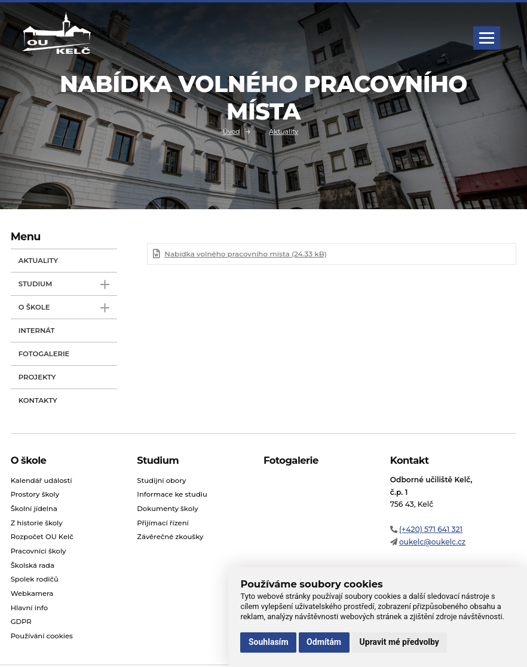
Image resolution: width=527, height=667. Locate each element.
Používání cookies (42, 636)
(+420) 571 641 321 (430, 529)
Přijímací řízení (162, 523)
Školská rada (32, 565)
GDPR (21, 621)
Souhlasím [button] (269, 642)
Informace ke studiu (172, 494)
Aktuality (283, 131)
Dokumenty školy (167, 508)
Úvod (231, 131)
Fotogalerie (44, 354)
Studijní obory (161, 480)
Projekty (37, 377)
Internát (37, 330)
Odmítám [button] (324, 642)
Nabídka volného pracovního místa (245, 253)
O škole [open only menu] (64, 308)
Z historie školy (37, 523)
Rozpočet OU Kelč (42, 537)
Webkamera (32, 593)
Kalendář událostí (41, 480)
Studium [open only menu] (64, 285)
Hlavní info (29, 608)
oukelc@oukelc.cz (432, 541)
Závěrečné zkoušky (170, 537)
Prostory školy (35, 494)
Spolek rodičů (35, 579)
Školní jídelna (34, 508)
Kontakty (38, 400)
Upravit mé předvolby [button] (399, 642)
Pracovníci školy (38, 551)
